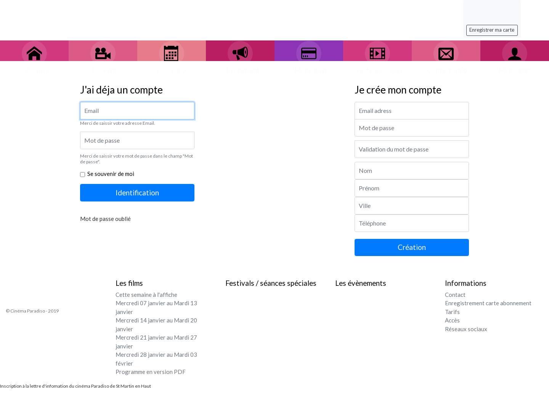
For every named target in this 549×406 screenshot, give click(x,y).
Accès (452, 320)
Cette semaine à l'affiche (146, 294)
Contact (455, 294)
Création (412, 247)
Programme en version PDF (151, 371)
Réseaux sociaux (466, 328)
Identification (137, 192)
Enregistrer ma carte (491, 30)
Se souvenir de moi (110, 173)
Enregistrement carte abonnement (488, 303)
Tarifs (452, 311)
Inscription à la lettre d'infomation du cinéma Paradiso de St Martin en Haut (75, 386)
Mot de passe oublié (105, 218)
